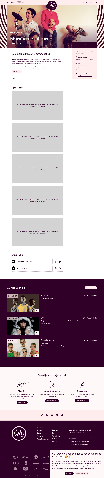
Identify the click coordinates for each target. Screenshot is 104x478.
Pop (13, 78)
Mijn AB (84, 2)
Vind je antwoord (52, 400)
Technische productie (56, 437)
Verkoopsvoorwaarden (46, 475)
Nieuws (39, 433)
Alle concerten (91, 288)
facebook (47, 415)
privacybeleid (74, 444)
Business (55, 430)
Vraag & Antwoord (43, 439)
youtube (52, 415)
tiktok (62, 415)
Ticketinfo (40, 436)
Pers (53, 433)
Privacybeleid (28, 475)
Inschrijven (91, 438)
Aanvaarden (69, 473)
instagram (42, 415)
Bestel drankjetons (82, 400)
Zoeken (96, 2)
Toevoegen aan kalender (83, 74)
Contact (55, 441)
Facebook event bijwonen (83, 76)
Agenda (13, 2)
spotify (57, 415)
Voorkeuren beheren (82, 473)
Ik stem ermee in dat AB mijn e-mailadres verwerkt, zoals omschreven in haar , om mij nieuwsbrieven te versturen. (80, 444)
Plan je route (22, 402)
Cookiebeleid (36, 475)
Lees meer (17, 71)
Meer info (91, 468)
